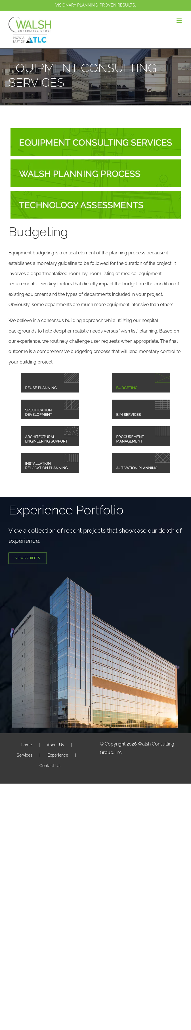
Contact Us (49, 765)
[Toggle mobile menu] (179, 21)
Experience (57, 755)
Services (24, 755)
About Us (55, 745)
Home (26, 745)
